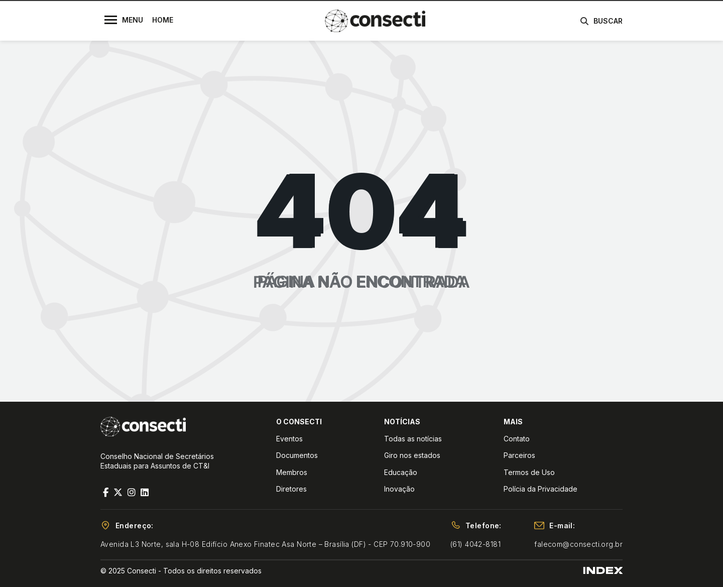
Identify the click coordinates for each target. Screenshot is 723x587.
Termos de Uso (529, 472)
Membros (291, 472)
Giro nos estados (412, 455)
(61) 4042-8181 (475, 544)
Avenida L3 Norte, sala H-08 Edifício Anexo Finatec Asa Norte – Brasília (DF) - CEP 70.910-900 (265, 544)
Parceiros (519, 455)
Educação (400, 472)
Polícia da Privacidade (540, 489)
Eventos (289, 438)
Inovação (399, 489)
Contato (517, 438)
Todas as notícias (413, 438)
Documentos (297, 455)
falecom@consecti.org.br (578, 544)
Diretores (291, 489)
